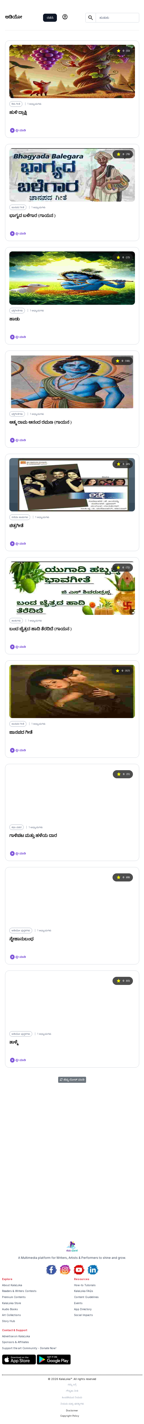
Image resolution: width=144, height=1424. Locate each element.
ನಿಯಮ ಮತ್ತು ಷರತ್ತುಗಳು (72, 1403)
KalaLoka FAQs (83, 1291)
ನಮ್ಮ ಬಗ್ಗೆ (72, 1384)
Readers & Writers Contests (19, 1291)
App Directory (83, 1309)
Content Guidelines (86, 1297)
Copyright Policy (69, 1415)
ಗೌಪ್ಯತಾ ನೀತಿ (72, 1390)
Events (78, 1303)
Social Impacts (83, 1315)
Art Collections (11, 1315)
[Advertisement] (72, 1199)
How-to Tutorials (85, 1285)
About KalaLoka (12, 1285)
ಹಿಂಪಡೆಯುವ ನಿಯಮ (72, 1397)
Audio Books (10, 1309)
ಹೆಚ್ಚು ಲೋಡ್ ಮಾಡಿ (72, 1079)
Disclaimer (72, 1410)
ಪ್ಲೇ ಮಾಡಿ (17, 130)
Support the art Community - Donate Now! (29, 1348)
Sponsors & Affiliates (15, 1342)
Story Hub (8, 1321)
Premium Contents (14, 1297)
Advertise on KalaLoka (16, 1336)
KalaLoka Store (11, 1303)
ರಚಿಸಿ (50, 17)
